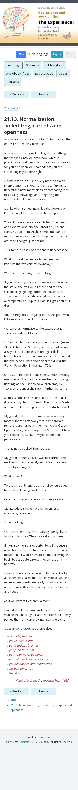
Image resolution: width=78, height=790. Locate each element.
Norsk (70, 54)
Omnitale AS (25, 742)
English (57, 54)
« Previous (17, 94)
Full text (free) (54, 65)
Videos (63, 73)
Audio (11, 700)
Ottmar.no (44, 737)
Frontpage (13, 65)
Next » (43, 94)
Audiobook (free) (17, 73)
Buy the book (44, 73)
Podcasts (12, 82)
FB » (21, 54)
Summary (32, 65)
